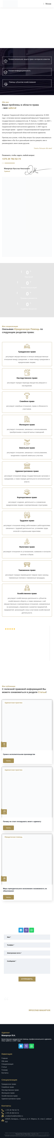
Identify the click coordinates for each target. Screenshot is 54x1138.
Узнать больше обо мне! (43, 148)
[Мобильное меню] (47, 4)
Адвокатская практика (13, 703)
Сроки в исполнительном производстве (19, 754)
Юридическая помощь (14, 837)
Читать (8, 761)
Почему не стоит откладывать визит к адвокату (22, 821)
